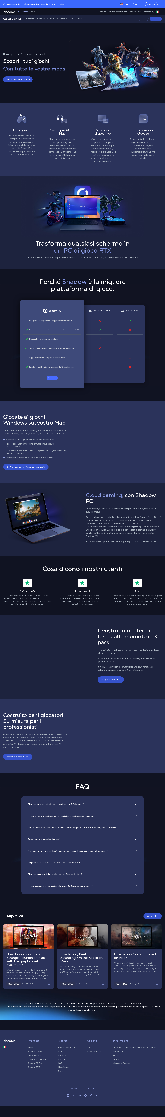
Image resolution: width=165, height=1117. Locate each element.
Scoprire (52, 378)
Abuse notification (121, 1063)
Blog (60, 1051)
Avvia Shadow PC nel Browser (113, 11)
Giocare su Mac (65, 18)
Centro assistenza (66, 1047)
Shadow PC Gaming (37, 1059)
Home (30, 1047)
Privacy (116, 1055)
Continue (151, 4)
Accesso (148, 11)
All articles (152, 916)
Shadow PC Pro (35, 1063)
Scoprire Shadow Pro (18, 756)
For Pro (33, 11)
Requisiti (62, 1059)
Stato (61, 1071)
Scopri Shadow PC (110, 679)
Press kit (62, 1055)
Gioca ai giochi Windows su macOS (25, 466)
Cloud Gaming (12, 19)
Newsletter (63, 1067)
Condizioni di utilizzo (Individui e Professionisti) (134, 1047)
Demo (143, 19)
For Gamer (23, 11)
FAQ (60, 1063)
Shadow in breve (45, 18)
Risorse (81, 18)
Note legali (118, 1051)
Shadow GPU (34, 1067)
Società (90, 1047)
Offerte (30, 18)
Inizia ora (156, 19)
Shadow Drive (135, 11)
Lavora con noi (94, 1051)
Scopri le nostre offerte (18, 79)
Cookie (116, 1059)
